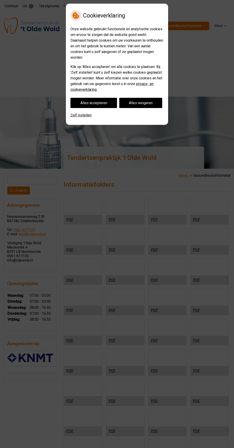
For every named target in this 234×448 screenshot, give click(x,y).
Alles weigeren (141, 103)
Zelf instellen (81, 115)
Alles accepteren (93, 103)
